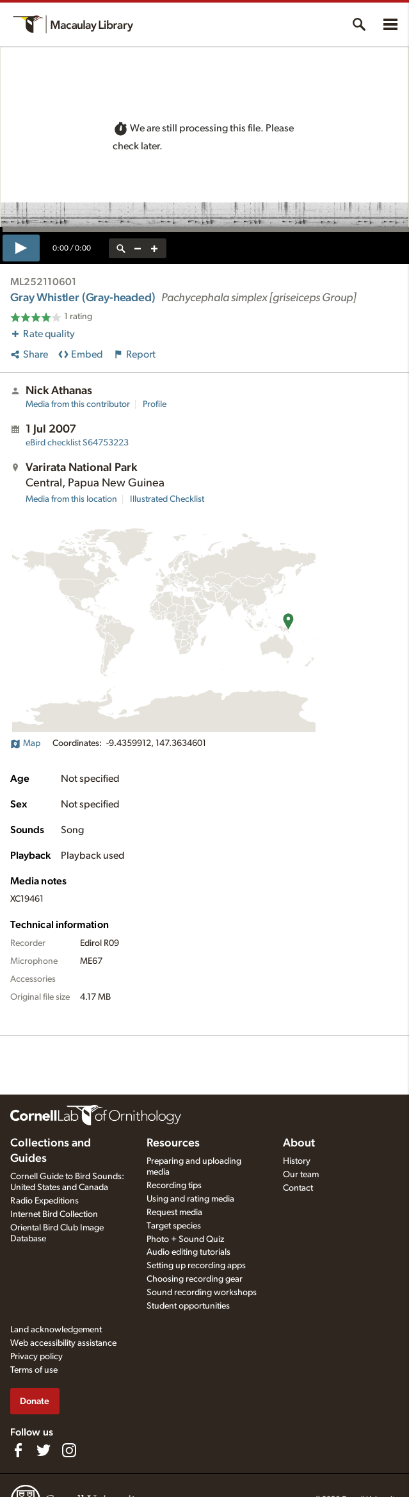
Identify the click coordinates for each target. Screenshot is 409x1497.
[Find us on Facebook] (18, 1450)
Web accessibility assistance (63, 1343)
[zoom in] (154, 248)
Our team (301, 1174)
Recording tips (174, 1185)
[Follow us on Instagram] (69, 1450)
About (299, 1143)
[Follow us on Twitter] (43, 1450)
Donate (34, 1401)
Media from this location (71, 499)
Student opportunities (188, 1306)
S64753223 (77, 442)
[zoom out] (138, 248)
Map (25, 743)
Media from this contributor (78, 404)
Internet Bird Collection (54, 1214)
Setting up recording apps (196, 1265)
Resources (173, 1143)
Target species (174, 1225)
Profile (154, 404)
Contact (298, 1188)
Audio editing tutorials (188, 1252)
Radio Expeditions (44, 1200)
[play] (21, 248)
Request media (174, 1212)
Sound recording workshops (202, 1292)
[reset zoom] (121, 248)
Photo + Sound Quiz (185, 1239)
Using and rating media (190, 1199)
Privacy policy (36, 1356)
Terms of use (34, 1370)
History (296, 1161)
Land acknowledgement (56, 1329)
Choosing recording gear (195, 1279)
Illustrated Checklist (167, 499)
